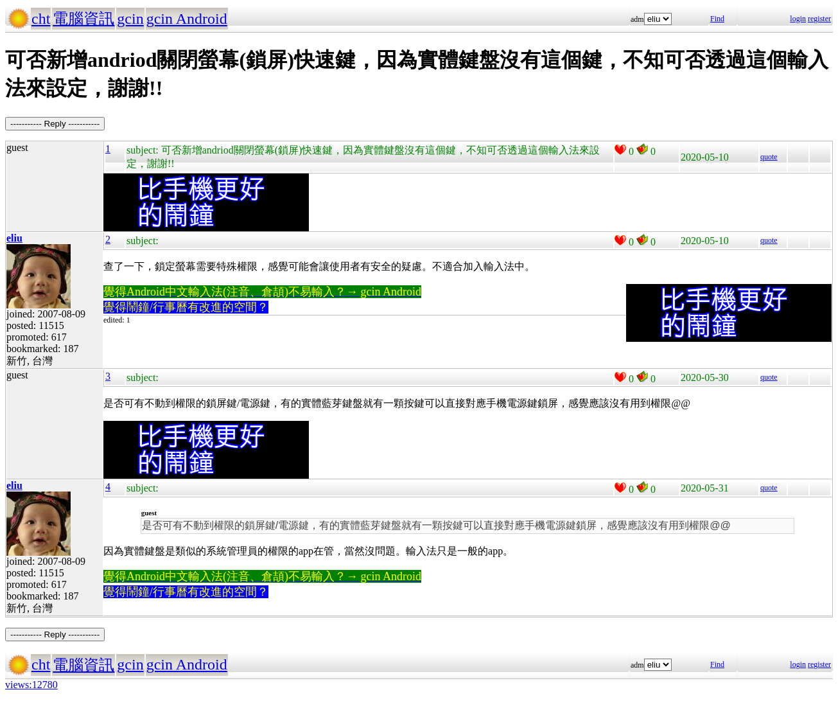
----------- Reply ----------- (55, 124)
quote (769, 156)
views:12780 (31, 684)
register (819, 18)
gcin (130, 18)
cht (40, 18)
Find (717, 18)
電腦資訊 (83, 18)
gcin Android (186, 18)
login (798, 18)
